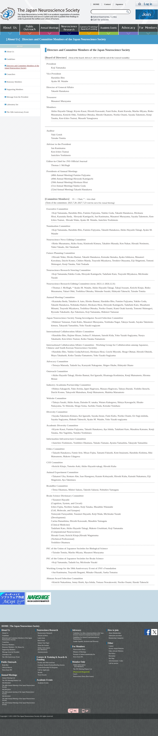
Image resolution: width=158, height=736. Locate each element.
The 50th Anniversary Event (18, 112)
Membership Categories (116, 638)
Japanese (119, 4)
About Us (10, 52)
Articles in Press (43, 635)
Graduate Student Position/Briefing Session (51, 665)
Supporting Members (15, 89)
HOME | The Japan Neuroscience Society (21, 626)
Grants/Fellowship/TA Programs (48, 667)
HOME (96, 4)
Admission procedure (115, 635)
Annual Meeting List (8, 678)
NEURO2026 (6, 683)
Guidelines (11, 59)
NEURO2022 (6, 696)
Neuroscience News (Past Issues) (83, 676)
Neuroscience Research (45, 633)
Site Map (111, 658)
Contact (107, 4)
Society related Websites (116, 648)
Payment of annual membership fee (84, 654)
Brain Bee (5, 665)
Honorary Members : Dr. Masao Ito (13, 647)
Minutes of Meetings (79, 652)
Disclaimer (112, 656)
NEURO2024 (6, 689)
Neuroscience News (79, 649)
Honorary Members (14, 82)
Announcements (43, 652)
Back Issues (41, 640)
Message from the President (17, 97)
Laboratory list (12, 104)
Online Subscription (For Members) (44, 648)
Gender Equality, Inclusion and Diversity (85, 641)
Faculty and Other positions (46, 662)
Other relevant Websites (116, 651)
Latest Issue (41, 638)
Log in (75, 674)
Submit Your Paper (43, 643)
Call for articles (113, 663)
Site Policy (112, 653)
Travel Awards (42, 675)
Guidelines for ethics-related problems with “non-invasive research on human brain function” (88, 634)
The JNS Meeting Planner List (11, 680)
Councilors (11, 74)
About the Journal (43, 645)
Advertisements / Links (116, 661)
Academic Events (43, 683)
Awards (40, 672)
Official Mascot (7, 667)
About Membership (115, 633)
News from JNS (7, 670)
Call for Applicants (43, 670)
